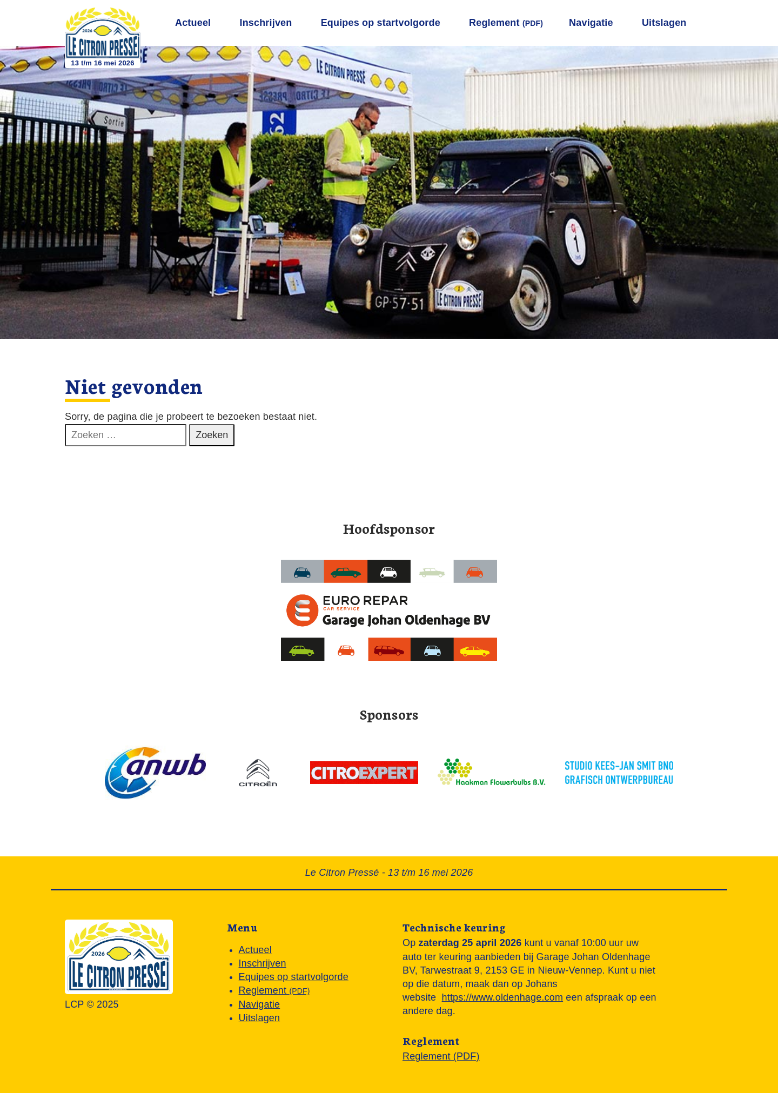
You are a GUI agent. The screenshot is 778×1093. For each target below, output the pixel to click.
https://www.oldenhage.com (503, 997)
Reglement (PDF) (441, 1056)
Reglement (506, 22)
